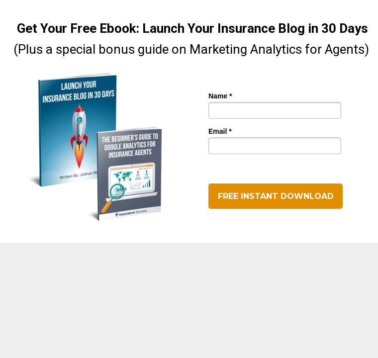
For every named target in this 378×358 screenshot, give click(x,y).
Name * (220, 96)
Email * (220, 131)
